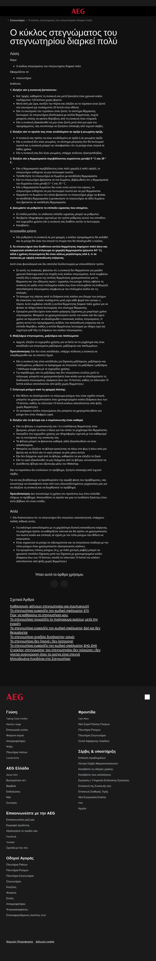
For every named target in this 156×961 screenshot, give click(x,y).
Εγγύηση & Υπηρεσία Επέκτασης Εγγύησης (103, 780)
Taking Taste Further (17, 718)
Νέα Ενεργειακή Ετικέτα (92, 797)
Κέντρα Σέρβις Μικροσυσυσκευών (98, 763)
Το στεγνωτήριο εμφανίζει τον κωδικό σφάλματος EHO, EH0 (53, 645)
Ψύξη (9, 746)
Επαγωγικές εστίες (17, 729)
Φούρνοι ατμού (15, 735)
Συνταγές (11, 802)
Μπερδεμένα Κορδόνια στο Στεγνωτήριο (40, 658)
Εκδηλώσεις (13, 791)
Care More (83, 718)
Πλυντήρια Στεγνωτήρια (92, 735)
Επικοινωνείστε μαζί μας (20, 819)
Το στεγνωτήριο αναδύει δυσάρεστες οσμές (42, 637)
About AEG (12, 774)
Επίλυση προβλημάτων (92, 757)
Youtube (10, 842)
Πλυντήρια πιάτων (16, 752)
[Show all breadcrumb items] (5, 20)
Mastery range (13, 724)
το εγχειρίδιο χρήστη (23, 230)
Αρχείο (82, 808)
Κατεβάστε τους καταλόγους (94, 774)
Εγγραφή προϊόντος (18, 825)
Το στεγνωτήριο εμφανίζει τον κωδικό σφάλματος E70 (49, 610)
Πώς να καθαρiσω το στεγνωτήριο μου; (39, 615)
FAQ (80, 802)
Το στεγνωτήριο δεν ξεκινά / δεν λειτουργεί (41, 641)
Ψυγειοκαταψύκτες (17, 909)
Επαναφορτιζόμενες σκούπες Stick (26, 915)
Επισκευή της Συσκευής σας (94, 785)
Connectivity (12, 757)
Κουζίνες (11, 886)
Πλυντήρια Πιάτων (17, 864)
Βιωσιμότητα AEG (16, 780)
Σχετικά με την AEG (17, 847)
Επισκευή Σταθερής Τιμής (93, 791)
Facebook (11, 836)
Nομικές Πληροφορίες (19, 941)
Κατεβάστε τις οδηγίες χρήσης (95, 769)
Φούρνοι (11, 892)
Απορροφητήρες (15, 740)
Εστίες (10, 898)
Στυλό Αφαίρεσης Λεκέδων (93, 740)
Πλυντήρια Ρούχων (89, 729)
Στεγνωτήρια (13, 881)
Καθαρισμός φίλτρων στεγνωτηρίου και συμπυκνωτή (49, 606)
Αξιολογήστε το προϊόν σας (22, 830)
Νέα (8, 797)
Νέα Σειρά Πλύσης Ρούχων (94, 724)
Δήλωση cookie (45, 941)
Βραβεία (11, 785)
